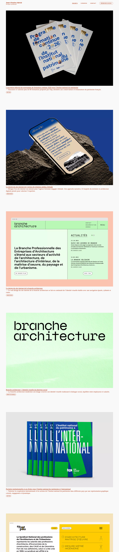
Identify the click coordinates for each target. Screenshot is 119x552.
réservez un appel (31, 545)
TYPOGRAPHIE (66, 448)
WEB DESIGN (66, 57)
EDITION (8, 57)
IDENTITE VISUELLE (67, 111)
